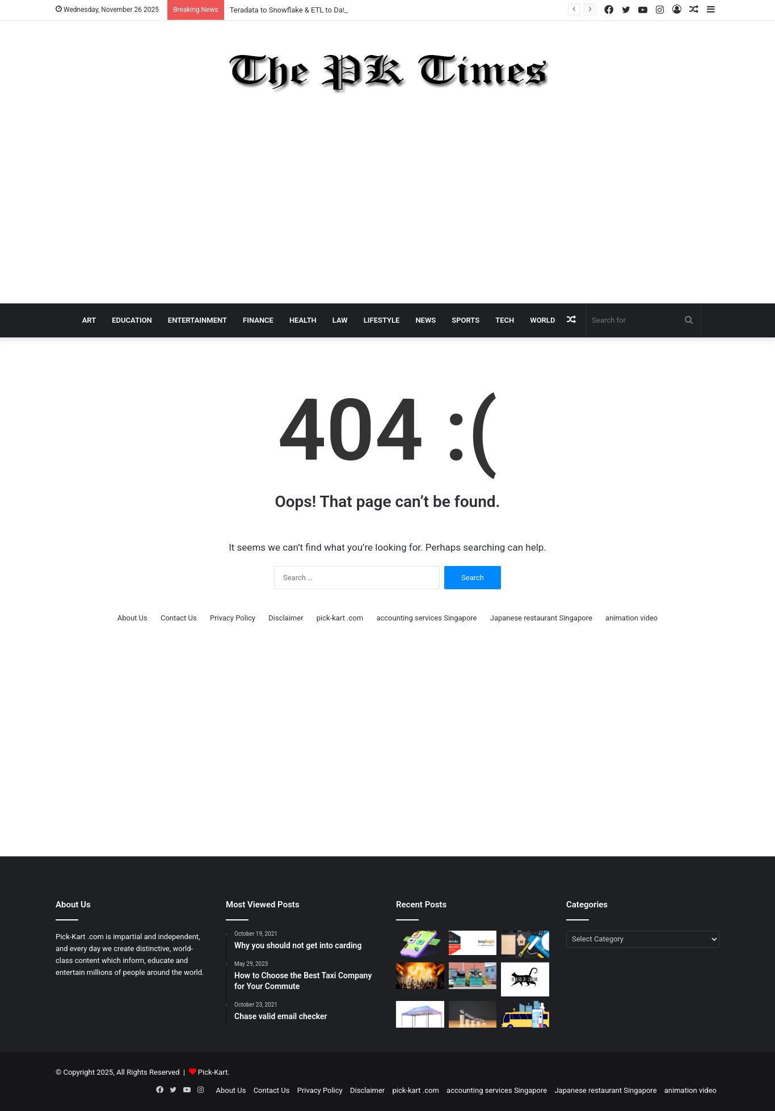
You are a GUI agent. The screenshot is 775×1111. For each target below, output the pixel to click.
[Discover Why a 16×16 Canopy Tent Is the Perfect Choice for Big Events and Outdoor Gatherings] (420, 1014)
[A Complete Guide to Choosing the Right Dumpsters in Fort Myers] (473, 976)
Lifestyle (382, 320)
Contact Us (179, 618)
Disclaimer (285, 618)
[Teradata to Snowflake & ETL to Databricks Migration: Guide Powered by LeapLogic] (473, 943)
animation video (631, 618)
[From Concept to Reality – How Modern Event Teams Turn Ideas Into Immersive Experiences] (420, 976)
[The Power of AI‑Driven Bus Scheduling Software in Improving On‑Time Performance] (525, 1014)
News (425, 320)
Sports (465, 320)
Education (132, 320)
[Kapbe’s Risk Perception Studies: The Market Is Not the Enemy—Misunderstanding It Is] (420, 944)
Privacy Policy (232, 618)
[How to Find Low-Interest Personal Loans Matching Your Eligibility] (473, 1014)
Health (303, 320)
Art (89, 320)
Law (340, 320)
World (542, 320)
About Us (132, 618)
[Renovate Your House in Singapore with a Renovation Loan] (525, 944)
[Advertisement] (387, 201)
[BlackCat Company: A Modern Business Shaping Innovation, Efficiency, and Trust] (525, 979)
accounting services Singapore (426, 618)
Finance (258, 320)
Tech (504, 320)
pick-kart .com (340, 618)
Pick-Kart (213, 1072)
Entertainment (197, 320)
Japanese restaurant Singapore (541, 618)
